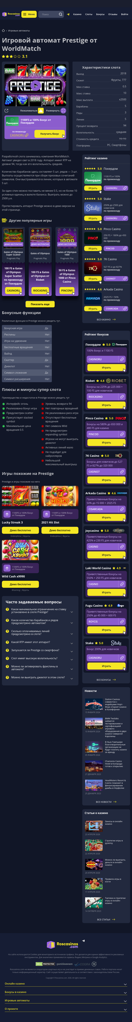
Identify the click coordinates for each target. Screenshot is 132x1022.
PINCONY (67, 290)
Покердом (111, 168)
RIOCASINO (40, 290)
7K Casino (110, 259)
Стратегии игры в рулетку (114, 841)
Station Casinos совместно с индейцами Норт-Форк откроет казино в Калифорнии (115, 704)
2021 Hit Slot (50, 522)
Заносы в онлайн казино (113, 822)
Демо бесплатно (13, 244)
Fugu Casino (94, 605)
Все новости (106, 801)
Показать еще (40, 304)
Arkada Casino (113, 289)
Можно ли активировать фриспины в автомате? (34, 668)
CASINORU (13, 290)
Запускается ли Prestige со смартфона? (35, 650)
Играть (93, 188)
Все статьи (106, 919)
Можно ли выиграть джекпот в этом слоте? (38, 677)
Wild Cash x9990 (13, 576)
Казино (77, 14)
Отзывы (112, 14)
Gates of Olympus (40, 253)
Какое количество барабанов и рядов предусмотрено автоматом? (34, 622)
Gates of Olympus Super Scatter (13, 253)
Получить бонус (49, 133)
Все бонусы (106, 679)
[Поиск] (60, 14)
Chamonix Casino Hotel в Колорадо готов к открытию (114, 763)
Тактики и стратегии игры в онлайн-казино (115, 900)
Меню (29, 14)
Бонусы (100, 14)
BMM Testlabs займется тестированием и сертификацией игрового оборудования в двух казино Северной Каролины (115, 727)
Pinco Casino (112, 229)
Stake (107, 198)
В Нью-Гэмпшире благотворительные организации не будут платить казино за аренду (116, 747)
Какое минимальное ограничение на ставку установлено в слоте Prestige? (38, 611)
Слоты (88, 14)
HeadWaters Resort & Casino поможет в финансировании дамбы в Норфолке (115, 784)
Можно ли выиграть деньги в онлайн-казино (115, 862)
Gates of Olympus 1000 (67, 253)
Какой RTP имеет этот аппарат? (30, 642)
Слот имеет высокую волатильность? (34, 658)
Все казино (106, 319)
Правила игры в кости (113, 880)
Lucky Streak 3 (12, 522)
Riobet (90, 380)
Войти (124, 14)
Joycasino (92, 530)
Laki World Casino (98, 568)
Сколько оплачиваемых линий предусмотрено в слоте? (30, 633)
